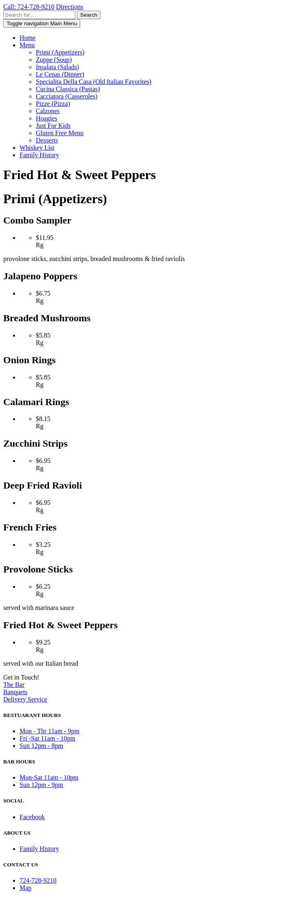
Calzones (48, 110)
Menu (27, 45)
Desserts (47, 140)
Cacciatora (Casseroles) (66, 96)
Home (27, 37)
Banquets (15, 691)
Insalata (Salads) (57, 67)
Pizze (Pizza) (53, 103)
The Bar (13, 684)
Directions (69, 6)
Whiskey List (37, 147)
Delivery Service (25, 699)
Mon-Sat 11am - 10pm (49, 777)
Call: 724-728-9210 (29, 6)
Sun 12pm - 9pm (41, 784)
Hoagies (46, 118)
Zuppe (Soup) (54, 59)
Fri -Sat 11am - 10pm (47, 738)
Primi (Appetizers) (60, 52)
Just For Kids (53, 125)
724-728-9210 (38, 880)
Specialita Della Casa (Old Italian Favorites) (93, 81)
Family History (39, 154)
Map (25, 887)
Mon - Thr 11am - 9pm (49, 731)
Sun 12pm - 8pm (41, 745)
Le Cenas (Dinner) (60, 74)
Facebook (32, 816)
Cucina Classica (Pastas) (68, 89)
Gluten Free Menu (59, 132)
